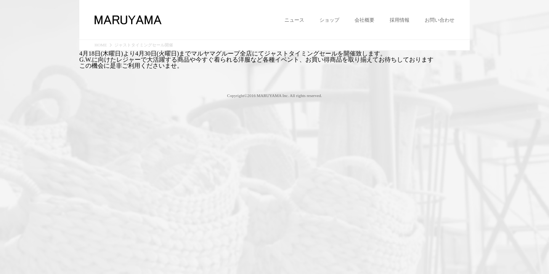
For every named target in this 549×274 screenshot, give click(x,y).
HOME (101, 45)
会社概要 (364, 20)
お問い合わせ (439, 20)
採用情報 (399, 20)
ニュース (294, 20)
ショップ (329, 20)
